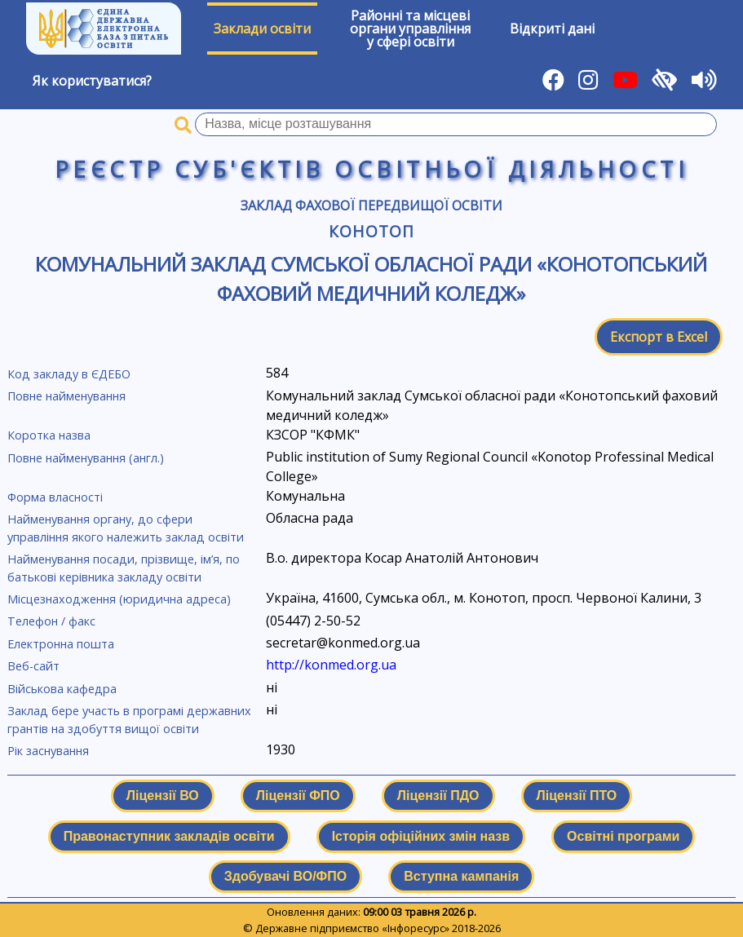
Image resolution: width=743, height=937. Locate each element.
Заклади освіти (262, 29)
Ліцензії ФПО (298, 795)
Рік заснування (48, 750)
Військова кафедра (62, 688)
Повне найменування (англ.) (85, 458)
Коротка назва (49, 435)
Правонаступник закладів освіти (169, 836)
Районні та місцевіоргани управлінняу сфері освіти (410, 29)
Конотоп (371, 231)
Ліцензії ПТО (577, 795)
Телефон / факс (51, 621)
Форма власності (55, 497)
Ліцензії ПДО (438, 795)
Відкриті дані (552, 29)
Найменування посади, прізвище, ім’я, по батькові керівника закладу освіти (123, 568)
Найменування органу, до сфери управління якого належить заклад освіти (125, 528)
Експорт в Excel (658, 337)
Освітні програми (623, 836)
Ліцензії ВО (162, 795)
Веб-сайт (33, 666)
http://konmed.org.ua (331, 665)
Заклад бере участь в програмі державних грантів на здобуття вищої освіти (129, 719)
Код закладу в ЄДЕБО (68, 374)
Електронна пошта (60, 644)
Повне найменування (66, 396)
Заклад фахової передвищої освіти (371, 205)
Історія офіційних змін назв (421, 836)
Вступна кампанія (461, 876)
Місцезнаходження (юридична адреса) (119, 599)
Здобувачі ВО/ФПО (285, 876)
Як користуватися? (92, 81)
